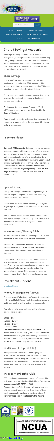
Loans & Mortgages (14, 34)
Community (19, 38)
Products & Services (37, 30)
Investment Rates (11, 286)
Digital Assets (34, 38)
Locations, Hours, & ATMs (37, 34)
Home (11, 30)
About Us (21, 30)
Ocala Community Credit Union (22, 10)
